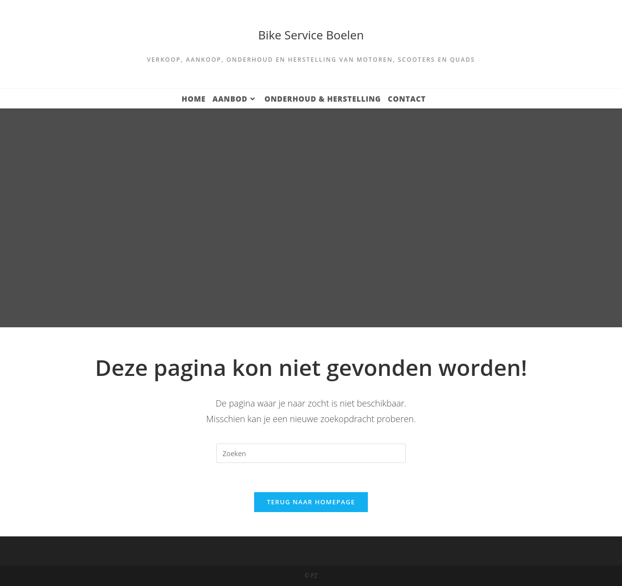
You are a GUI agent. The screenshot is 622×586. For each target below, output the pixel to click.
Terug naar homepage (311, 501)
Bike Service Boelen (310, 35)
